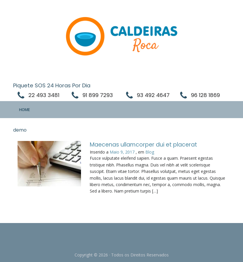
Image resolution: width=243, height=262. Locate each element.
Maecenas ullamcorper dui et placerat (143, 145)
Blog (149, 152)
